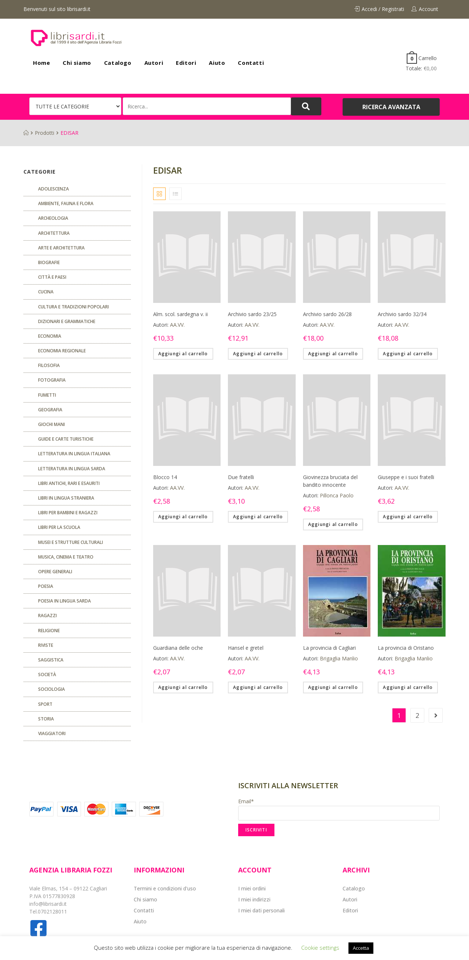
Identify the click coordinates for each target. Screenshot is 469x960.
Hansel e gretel (245, 647)
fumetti (47, 395)
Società (47, 674)
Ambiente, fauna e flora (65, 203)
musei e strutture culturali (70, 542)
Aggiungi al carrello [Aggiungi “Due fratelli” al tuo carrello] (258, 517)
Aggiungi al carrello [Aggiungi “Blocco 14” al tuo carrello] (183, 517)
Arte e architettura (61, 248)
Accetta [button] (361, 948)
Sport (45, 704)
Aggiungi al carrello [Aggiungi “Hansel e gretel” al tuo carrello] (258, 687)
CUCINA (45, 292)
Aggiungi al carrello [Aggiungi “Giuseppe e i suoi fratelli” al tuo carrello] (408, 517)
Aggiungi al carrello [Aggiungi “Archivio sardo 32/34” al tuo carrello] (408, 354)
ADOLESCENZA (53, 189)
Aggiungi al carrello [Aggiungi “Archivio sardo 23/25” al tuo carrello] (258, 354)
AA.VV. (177, 324)
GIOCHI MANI (51, 424)
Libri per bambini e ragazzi (67, 512)
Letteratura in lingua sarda (71, 469)
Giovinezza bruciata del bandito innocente (330, 481)
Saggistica (50, 660)
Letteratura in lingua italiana (74, 454)
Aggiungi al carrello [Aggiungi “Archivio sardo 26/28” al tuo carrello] (333, 354)
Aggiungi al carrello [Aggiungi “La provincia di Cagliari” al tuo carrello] (333, 687)
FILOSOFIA (49, 365)
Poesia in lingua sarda (64, 601)
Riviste (45, 645)
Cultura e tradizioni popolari (73, 307)
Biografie (49, 262)
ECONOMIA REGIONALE (62, 351)
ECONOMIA (49, 336)
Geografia (50, 410)
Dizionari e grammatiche (66, 321)
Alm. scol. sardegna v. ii (180, 314)
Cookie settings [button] (320, 947)
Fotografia (52, 380)
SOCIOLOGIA (51, 689)
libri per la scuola (59, 527)
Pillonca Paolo (337, 495)
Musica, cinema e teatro (65, 557)
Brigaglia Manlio (339, 658)
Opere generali (55, 571)
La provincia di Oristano (406, 647)
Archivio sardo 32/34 (402, 314)
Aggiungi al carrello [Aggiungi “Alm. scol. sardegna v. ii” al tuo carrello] (183, 354)
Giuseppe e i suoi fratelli (406, 477)
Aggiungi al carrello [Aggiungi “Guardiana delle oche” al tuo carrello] (183, 687)
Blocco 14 (165, 477)
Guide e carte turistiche (65, 439)
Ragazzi (47, 615)
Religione (49, 630)
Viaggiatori (52, 733)
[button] (391, 107)
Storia (46, 719)
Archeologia (53, 218)
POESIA (45, 586)
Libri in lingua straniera (66, 498)
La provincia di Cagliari (329, 647)
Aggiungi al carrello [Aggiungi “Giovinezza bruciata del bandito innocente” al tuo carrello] (333, 524)
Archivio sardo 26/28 (327, 314)
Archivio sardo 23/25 (252, 314)
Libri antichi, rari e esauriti (69, 483)
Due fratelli (241, 477)
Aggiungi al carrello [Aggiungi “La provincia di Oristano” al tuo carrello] (408, 687)
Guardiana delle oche (178, 647)
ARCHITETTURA (54, 233)
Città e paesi (52, 277)
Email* (339, 809)
